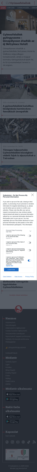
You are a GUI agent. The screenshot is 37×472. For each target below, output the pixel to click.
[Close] (33, 195)
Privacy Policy (29, 276)
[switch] (29, 236)
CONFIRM (11, 269)
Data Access (18, 276)
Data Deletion (7, 276)
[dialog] (18, 236)
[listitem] (18, 231)
